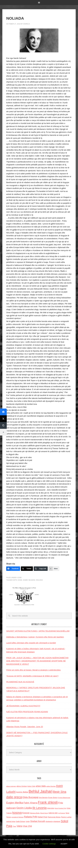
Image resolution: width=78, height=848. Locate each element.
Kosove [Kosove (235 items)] (26, 813)
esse (20, 580)
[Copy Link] (41, 568)
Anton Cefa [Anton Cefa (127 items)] (31, 786)
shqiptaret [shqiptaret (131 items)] (56, 821)
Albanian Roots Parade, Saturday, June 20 (24, 726)
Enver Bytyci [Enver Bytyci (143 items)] (53, 797)
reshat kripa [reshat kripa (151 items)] (10, 821)
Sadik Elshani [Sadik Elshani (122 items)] (20, 821)
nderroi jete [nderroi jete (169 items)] (53, 813)
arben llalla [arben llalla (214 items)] (41, 786)
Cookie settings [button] (49, 844)
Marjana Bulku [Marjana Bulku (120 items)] (35, 813)
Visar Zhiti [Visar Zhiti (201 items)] (27, 826)
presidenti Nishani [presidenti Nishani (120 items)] (17, 817)
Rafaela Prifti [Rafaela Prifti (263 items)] (30, 817)
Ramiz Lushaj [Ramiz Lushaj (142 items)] (66, 817)
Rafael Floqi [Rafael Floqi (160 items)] (42, 817)
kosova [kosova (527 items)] (17, 812)
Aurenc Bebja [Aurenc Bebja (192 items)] (22, 792)
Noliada (39, 580)
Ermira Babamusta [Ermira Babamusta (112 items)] (64, 797)
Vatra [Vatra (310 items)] (19, 826)
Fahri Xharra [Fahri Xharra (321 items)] (30, 802)
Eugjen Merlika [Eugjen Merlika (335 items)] (14, 802)
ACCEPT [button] (64, 844)
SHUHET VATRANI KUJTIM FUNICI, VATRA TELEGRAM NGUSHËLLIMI (37, 631)
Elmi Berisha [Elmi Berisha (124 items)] (43, 797)
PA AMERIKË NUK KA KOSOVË (20, 682)
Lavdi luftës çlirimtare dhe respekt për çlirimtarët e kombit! (31, 643)
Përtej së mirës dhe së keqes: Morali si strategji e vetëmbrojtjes (33, 670)
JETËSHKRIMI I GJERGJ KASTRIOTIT (23, 706)
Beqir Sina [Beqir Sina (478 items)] (59, 791)
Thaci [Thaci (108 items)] (14, 826)
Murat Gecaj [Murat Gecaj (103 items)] (44, 813)
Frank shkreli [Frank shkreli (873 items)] (48, 802)
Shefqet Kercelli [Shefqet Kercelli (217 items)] (37, 821)
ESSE (19, 578)
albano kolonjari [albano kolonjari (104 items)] (11, 786)
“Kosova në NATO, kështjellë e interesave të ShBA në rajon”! (32, 676)
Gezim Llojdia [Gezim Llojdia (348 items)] (24, 807)
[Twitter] (27, 568)
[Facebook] (13, 568)
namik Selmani (29, 580)
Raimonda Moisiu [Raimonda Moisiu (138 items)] (54, 817)
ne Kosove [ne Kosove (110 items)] (61, 813)
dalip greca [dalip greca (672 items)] (14, 797)
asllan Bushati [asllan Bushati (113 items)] (50, 786)
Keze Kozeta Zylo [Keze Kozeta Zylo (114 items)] (60, 808)
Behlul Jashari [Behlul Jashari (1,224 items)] (40, 791)
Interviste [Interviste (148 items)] (50, 808)
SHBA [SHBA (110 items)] (28, 821)
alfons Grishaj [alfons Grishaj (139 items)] (21, 786)
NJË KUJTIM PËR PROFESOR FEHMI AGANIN (27, 712)
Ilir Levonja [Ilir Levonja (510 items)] (39, 807)
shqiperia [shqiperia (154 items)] (49, 821)
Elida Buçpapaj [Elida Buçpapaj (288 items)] (30, 797)
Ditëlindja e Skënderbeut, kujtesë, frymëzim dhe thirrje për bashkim (35, 637)
